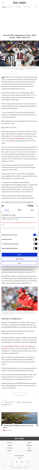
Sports (4, 6)
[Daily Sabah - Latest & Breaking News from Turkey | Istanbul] (19, 3)
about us (19, 466)
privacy (11, 466)
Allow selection (19, 258)
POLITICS (9, 442)
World (10, 445)
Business (29, 445)
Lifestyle (9, 448)
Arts (29, 448)
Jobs (4, 466)
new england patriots (6, 404)
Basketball (19, 6)
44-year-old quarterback (18, 138)
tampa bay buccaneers (27, 402)
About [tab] (32, 210)
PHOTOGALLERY (8, 430)
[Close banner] (36, 205)
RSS (34, 466)
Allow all (19, 254)
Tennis (35, 6)
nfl (2, 402)
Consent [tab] (7, 210)
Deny (19, 263)
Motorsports (28, 6)
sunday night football (9, 402)
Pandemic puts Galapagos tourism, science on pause (18, 426)
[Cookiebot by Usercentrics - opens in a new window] (27, 206)
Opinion (29, 450)
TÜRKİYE (29, 442)
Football (10, 6)
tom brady (18, 402)
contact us (27, 466)
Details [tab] (19, 210)
